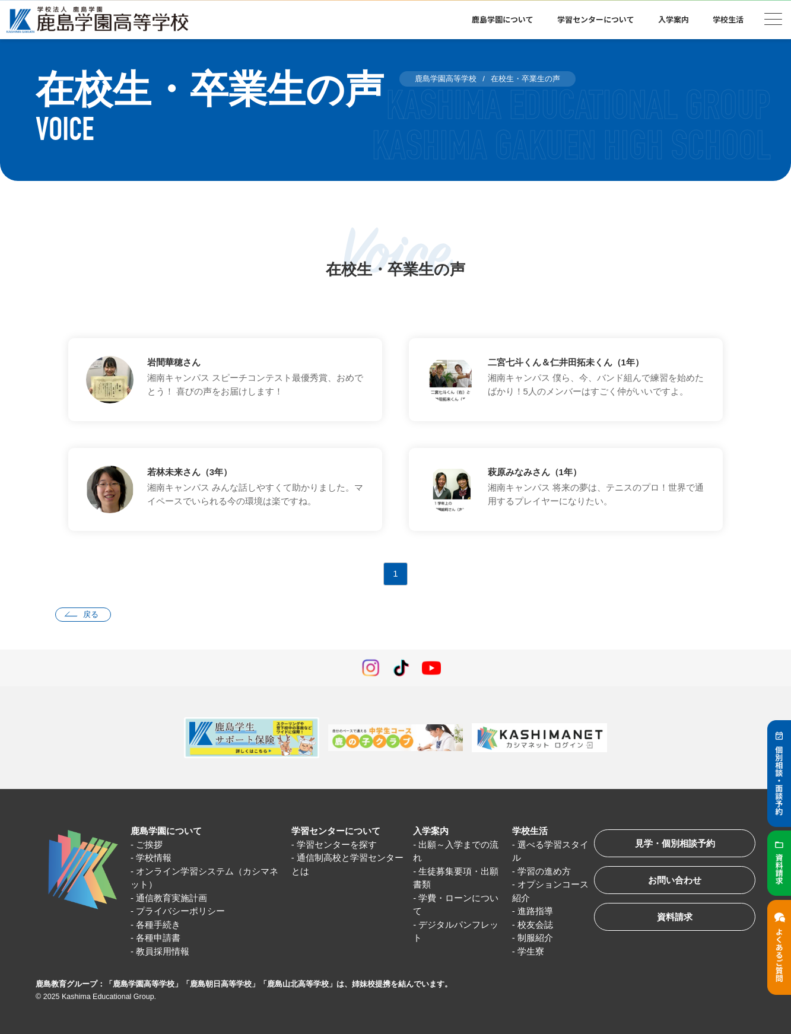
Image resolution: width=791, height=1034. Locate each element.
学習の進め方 (544, 871)
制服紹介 (535, 938)
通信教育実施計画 (171, 898)
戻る (91, 614)
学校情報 (153, 857)
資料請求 (674, 917)
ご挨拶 (149, 844)
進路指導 (535, 911)
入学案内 (673, 19)
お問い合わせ (674, 880)
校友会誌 (535, 925)
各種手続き (158, 925)
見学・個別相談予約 (675, 843)
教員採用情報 (162, 951)
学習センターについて (595, 19)
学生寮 (530, 951)
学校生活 (728, 19)
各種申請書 (158, 938)
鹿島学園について (502, 19)
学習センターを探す (337, 844)
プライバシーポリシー (180, 911)
